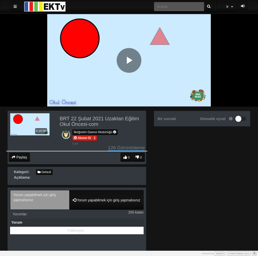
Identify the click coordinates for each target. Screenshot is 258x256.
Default (44, 172)
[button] (82, 138)
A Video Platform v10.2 (238, 253)
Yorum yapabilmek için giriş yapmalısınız (40, 200)
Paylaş (19, 157)
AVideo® (219, 253)
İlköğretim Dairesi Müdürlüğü (95, 132)
